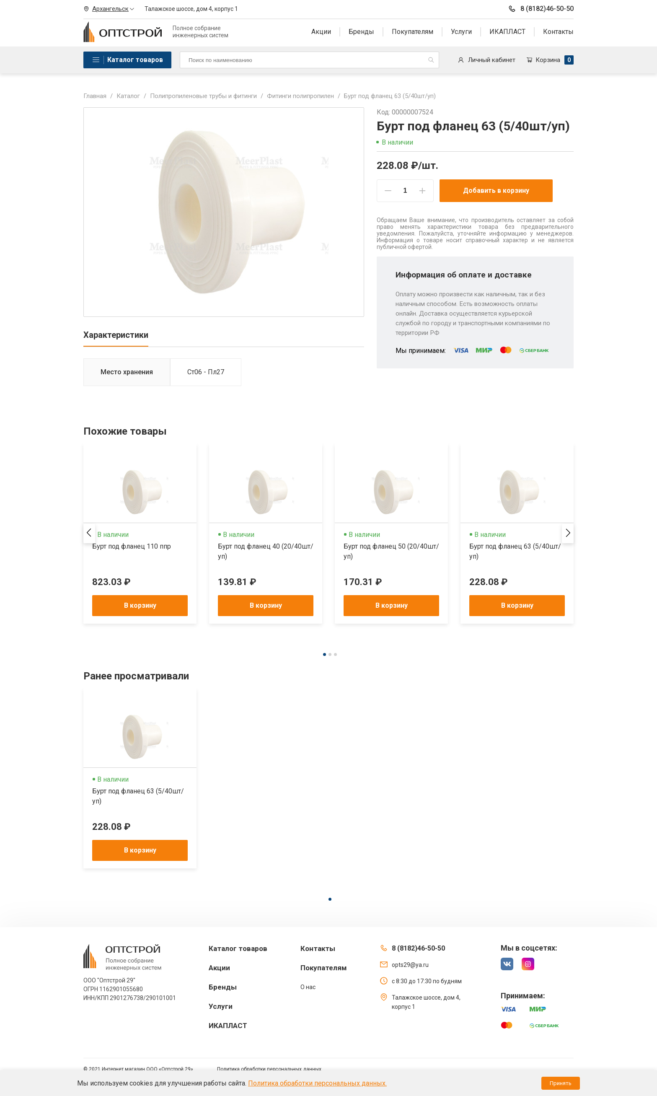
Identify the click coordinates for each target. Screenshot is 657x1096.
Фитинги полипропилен (300, 96)
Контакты (558, 32)
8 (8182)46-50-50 (541, 9)
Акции (321, 32)
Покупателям (412, 32)
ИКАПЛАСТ (507, 32)
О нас (308, 987)
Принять (561, 1083)
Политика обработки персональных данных (269, 1069)
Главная (94, 96)
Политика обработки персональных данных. (317, 1083)
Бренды (361, 32)
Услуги (461, 32)
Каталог (128, 96)
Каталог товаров (135, 60)
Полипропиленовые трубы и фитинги (203, 96)
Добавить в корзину (496, 190)
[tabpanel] (140, 533)
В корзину (140, 605)
